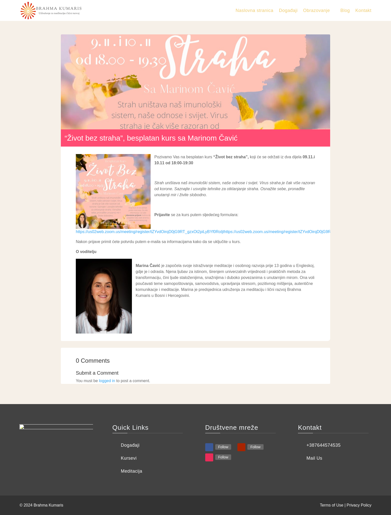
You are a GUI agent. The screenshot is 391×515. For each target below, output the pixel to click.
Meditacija (131, 471)
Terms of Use (331, 505)
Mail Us (314, 458)
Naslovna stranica (255, 10)
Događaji (288, 10)
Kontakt (363, 10)
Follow (223, 447)
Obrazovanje (316, 10)
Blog (345, 10)
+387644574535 (323, 445)
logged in (107, 381)
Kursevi (129, 458)
